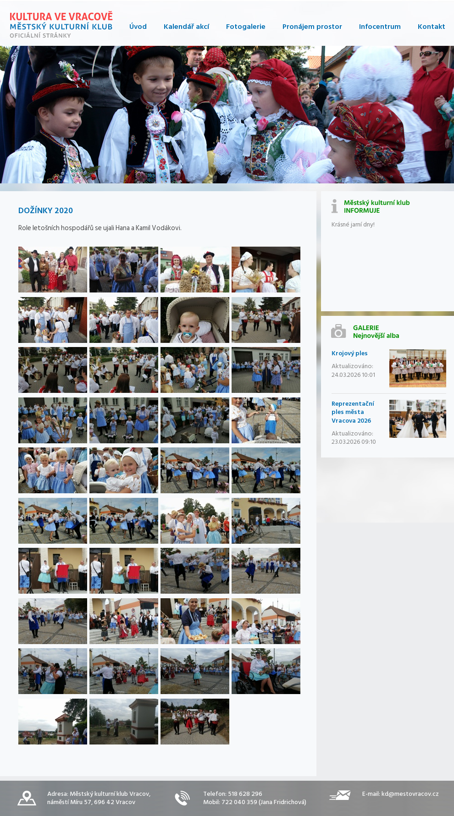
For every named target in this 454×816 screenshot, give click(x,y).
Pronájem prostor (312, 27)
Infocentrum (380, 27)
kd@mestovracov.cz (410, 793)
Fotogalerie (246, 27)
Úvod (138, 27)
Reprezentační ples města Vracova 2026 (353, 411)
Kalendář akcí (186, 27)
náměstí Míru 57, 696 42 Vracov (91, 802)
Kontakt (431, 27)
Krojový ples (350, 353)
